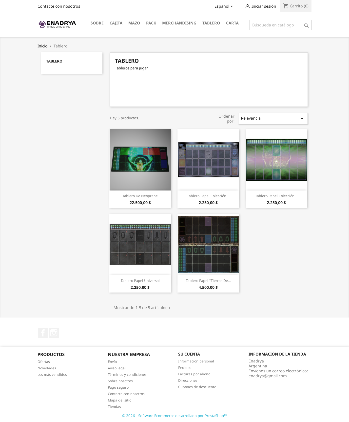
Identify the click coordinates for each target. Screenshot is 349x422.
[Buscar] (280, 25)
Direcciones (187, 380)
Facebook (43, 333)
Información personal (196, 361)
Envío (112, 361)
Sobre (97, 23)
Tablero (211, 23)
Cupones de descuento (197, 386)
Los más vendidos (52, 374)
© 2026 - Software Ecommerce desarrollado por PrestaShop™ (174, 415)
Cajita (116, 23)
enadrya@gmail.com (268, 376)
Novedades (47, 368)
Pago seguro (118, 387)
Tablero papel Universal (140, 280)
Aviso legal (117, 368)
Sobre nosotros (120, 381)
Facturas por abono (194, 374)
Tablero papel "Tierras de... (208, 280)
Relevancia (273, 118)
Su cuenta (189, 354)
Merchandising (179, 23)
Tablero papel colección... (208, 195)
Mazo (134, 23)
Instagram (54, 333)
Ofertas (44, 361)
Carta (232, 23)
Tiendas (114, 406)
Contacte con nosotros (59, 6)
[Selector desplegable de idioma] (224, 7)
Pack (151, 23)
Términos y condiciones (127, 374)
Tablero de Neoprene (140, 195)
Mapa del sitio (119, 400)
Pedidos (184, 367)
